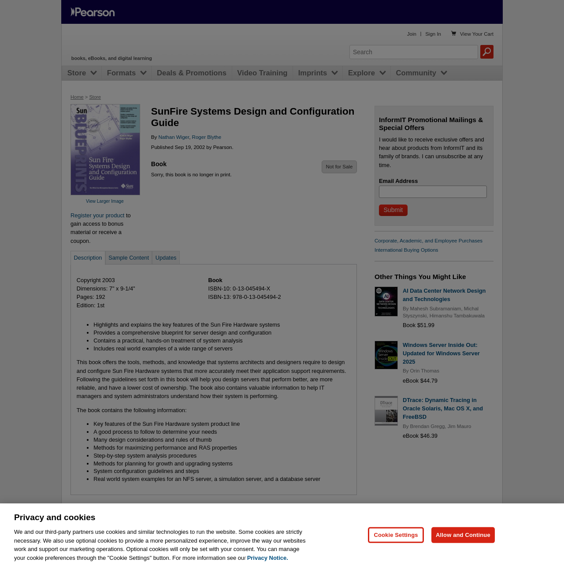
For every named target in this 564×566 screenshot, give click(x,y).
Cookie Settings (396, 549)
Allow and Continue (463, 549)
